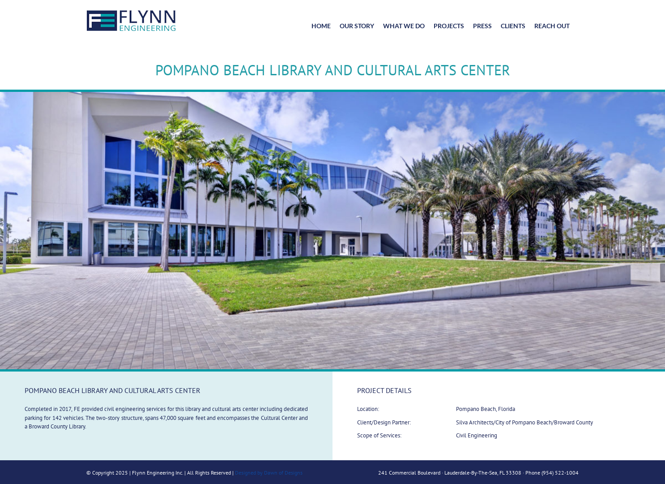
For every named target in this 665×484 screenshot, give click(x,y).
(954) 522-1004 (560, 472)
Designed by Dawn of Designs (269, 472)
